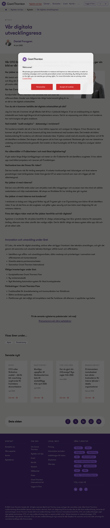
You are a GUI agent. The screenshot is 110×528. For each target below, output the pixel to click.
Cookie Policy (26, 78)
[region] (55, 73)
